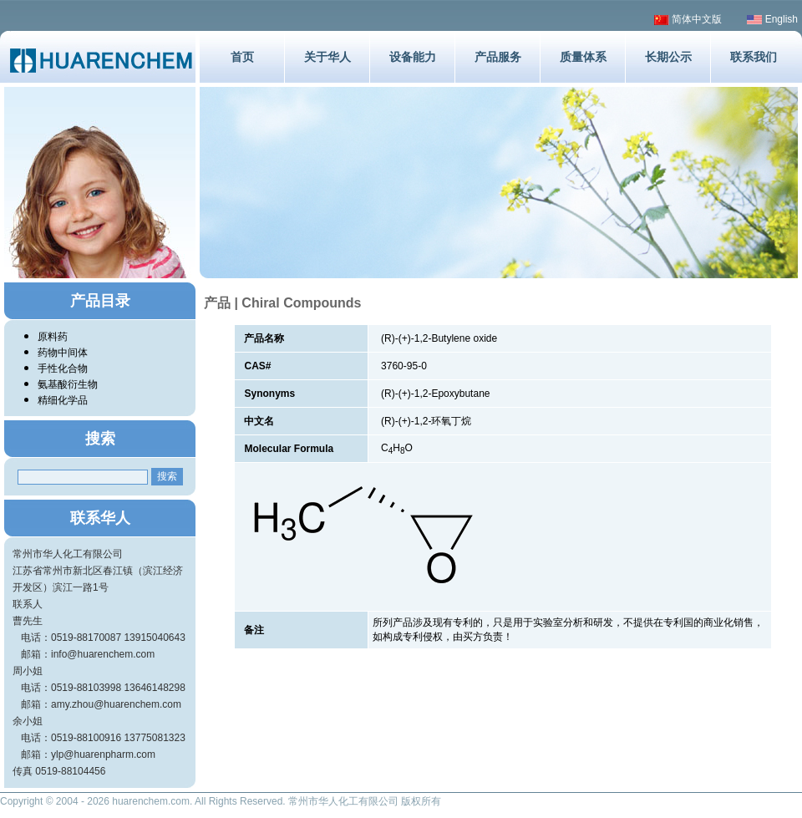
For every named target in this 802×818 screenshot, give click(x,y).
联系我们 (753, 57)
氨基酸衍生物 (68, 384)
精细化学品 (63, 400)
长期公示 (668, 57)
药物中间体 (63, 352)
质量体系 (583, 57)
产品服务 (498, 57)
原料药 (53, 337)
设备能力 (412, 57)
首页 (242, 57)
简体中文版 (688, 19)
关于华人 (327, 57)
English (772, 19)
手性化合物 (63, 368)
